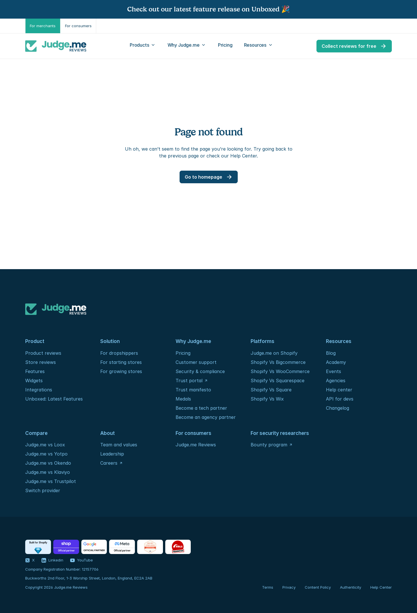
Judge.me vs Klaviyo (47, 472)
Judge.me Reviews (196, 445)
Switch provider (42, 490)
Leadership (112, 454)
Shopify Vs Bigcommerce (278, 362)
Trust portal (189, 380)
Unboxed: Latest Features (54, 399)
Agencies (335, 380)
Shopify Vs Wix (267, 399)
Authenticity (350, 587)
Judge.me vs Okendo (48, 463)
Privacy (289, 587)
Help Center (381, 587)
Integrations (38, 390)
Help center (339, 390)
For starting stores (121, 362)
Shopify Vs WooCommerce (280, 371)
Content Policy (318, 587)
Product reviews (43, 353)
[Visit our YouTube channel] (81, 560)
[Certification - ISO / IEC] (150, 547)
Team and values (118, 445)
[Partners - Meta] (122, 547)
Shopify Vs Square (271, 390)
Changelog (337, 408)
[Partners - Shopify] (38, 547)
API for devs (340, 399)
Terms (267, 587)
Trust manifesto (193, 390)
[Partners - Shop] (66, 547)
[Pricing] (225, 46)
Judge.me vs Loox (45, 445)
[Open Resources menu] (259, 46)
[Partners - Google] (94, 547)
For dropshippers (119, 353)
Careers (108, 463)
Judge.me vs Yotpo (46, 454)
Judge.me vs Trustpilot (50, 481)
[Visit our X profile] (30, 560)
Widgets (34, 380)
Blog (331, 353)
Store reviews (40, 362)
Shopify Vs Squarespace (277, 380)
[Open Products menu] (143, 46)
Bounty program (269, 445)
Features (35, 371)
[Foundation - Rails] (178, 547)
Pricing (183, 353)
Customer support (196, 362)
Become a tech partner (201, 408)
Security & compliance (200, 371)
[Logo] (55, 46)
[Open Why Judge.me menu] (187, 46)
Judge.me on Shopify (274, 353)
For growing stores (121, 371)
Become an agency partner (206, 417)
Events (333, 371)
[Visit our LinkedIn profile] (52, 560)
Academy (336, 362)
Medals (183, 399)
